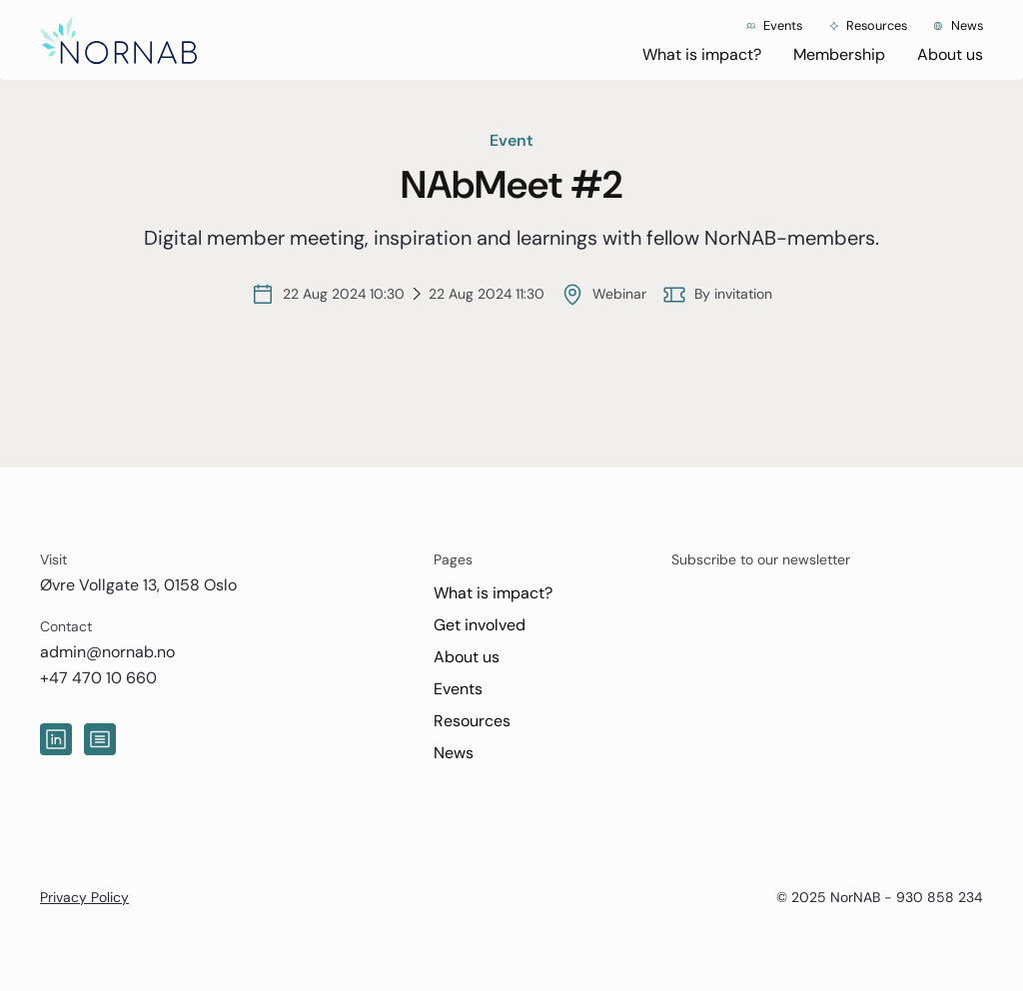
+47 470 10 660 (98, 677)
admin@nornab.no (107, 651)
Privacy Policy (84, 897)
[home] (118, 40)
